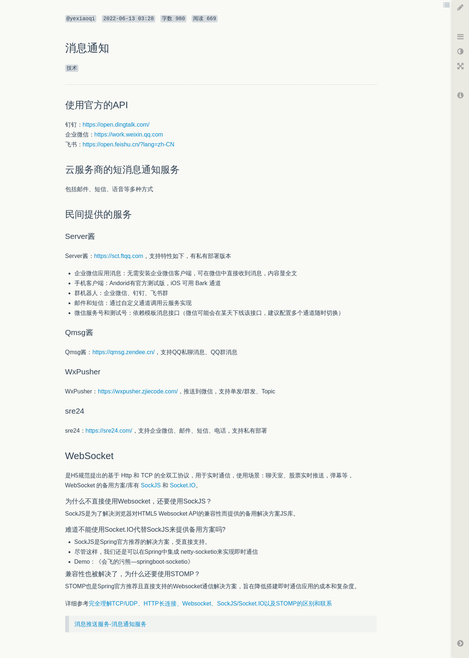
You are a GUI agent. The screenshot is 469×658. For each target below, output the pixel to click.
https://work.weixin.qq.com (129, 134)
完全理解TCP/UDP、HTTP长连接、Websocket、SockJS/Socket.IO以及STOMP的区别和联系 (210, 603)
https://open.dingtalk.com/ (116, 124)
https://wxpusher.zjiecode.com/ (138, 391)
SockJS (150, 485)
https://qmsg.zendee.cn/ (123, 352)
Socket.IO (183, 485)
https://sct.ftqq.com (118, 256)
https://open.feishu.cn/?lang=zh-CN (128, 144)
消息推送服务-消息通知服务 (110, 624)
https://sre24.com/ (109, 431)
